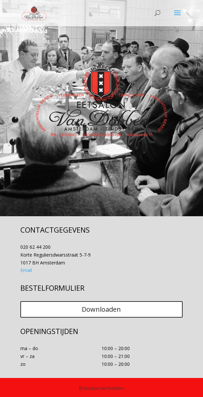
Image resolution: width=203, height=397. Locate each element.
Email (26, 270)
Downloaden (101, 309)
